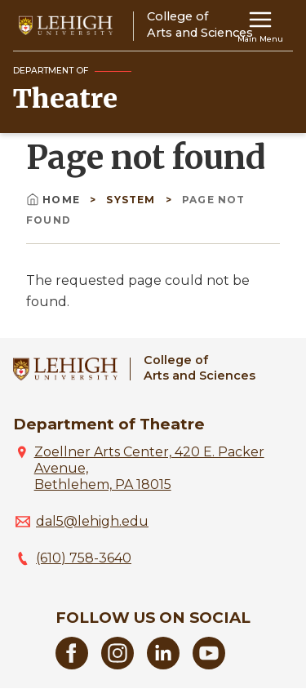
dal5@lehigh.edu (92, 521)
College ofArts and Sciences (199, 368)
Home (54, 199)
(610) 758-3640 (83, 558)
